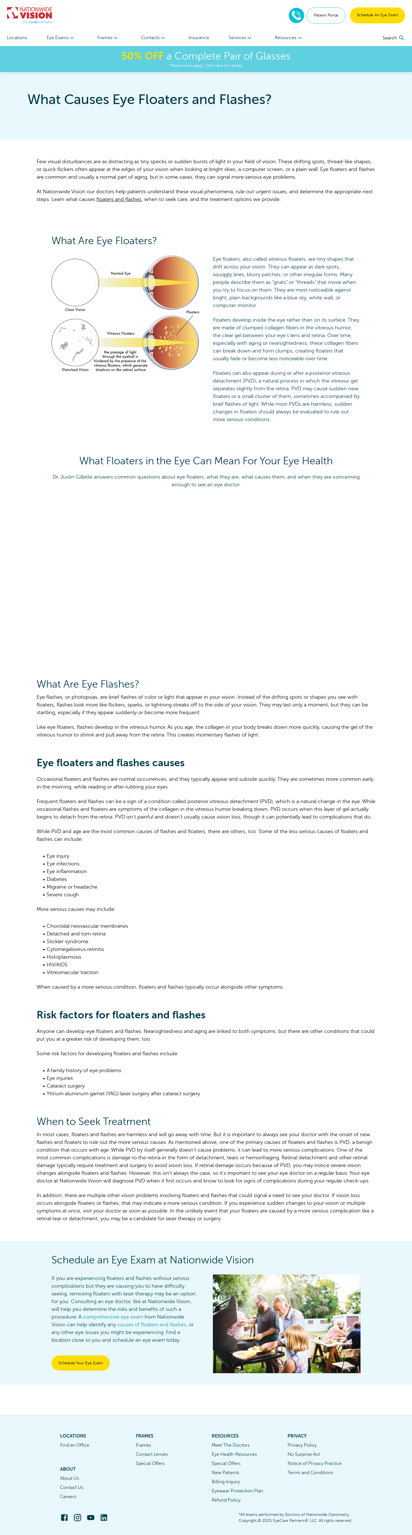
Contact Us (71, 1487)
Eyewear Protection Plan (237, 1491)
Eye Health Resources (234, 1454)
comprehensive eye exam (113, 1317)
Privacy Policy (302, 1445)
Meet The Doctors (230, 1445)
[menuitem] (61, 38)
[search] (394, 38)
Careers (68, 1496)
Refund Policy (226, 1500)
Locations (17, 37)
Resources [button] (289, 38)
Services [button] (241, 38)
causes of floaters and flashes (151, 1324)
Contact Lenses (152, 1454)
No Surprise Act (304, 1454)
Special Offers (150, 1463)
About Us (69, 1478)
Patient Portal (326, 15)
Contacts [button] (154, 38)
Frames (143, 1445)
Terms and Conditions (310, 1472)
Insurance (199, 37)
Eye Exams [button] (61, 38)
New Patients (225, 1472)
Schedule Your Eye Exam (80, 1363)
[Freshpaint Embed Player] (206, 576)
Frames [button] (108, 38)
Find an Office (74, 1445)
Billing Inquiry (226, 1481)
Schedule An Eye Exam (377, 15)
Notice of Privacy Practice (315, 1463)
